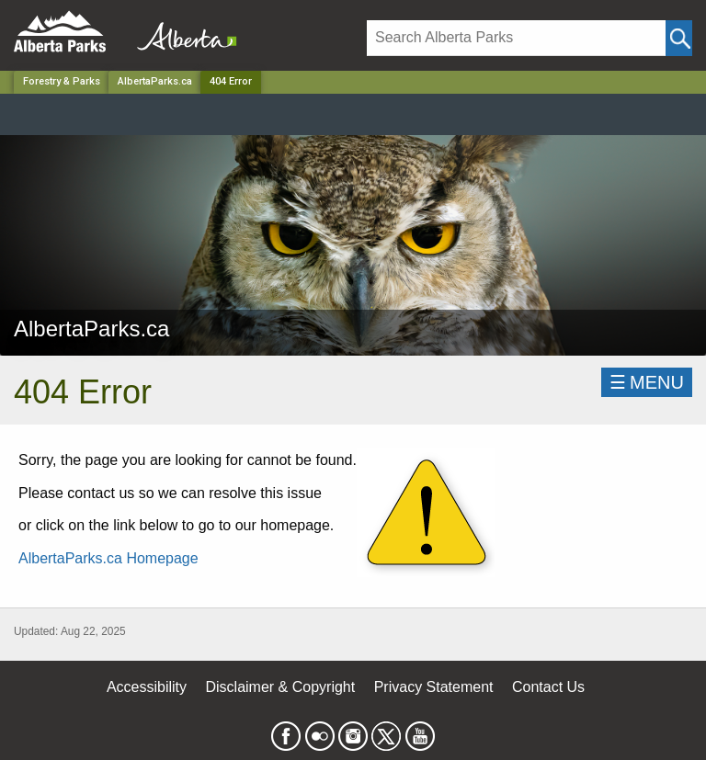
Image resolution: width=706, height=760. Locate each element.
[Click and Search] (679, 38)
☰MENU (646, 382)
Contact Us (548, 687)
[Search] (516, 38)
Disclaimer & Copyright (281, 687)
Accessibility (147, 687)
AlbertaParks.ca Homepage (108, 558)
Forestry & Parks (61, 81)
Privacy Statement (434, 687)
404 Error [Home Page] (231, 81)
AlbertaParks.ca (155, 81)
